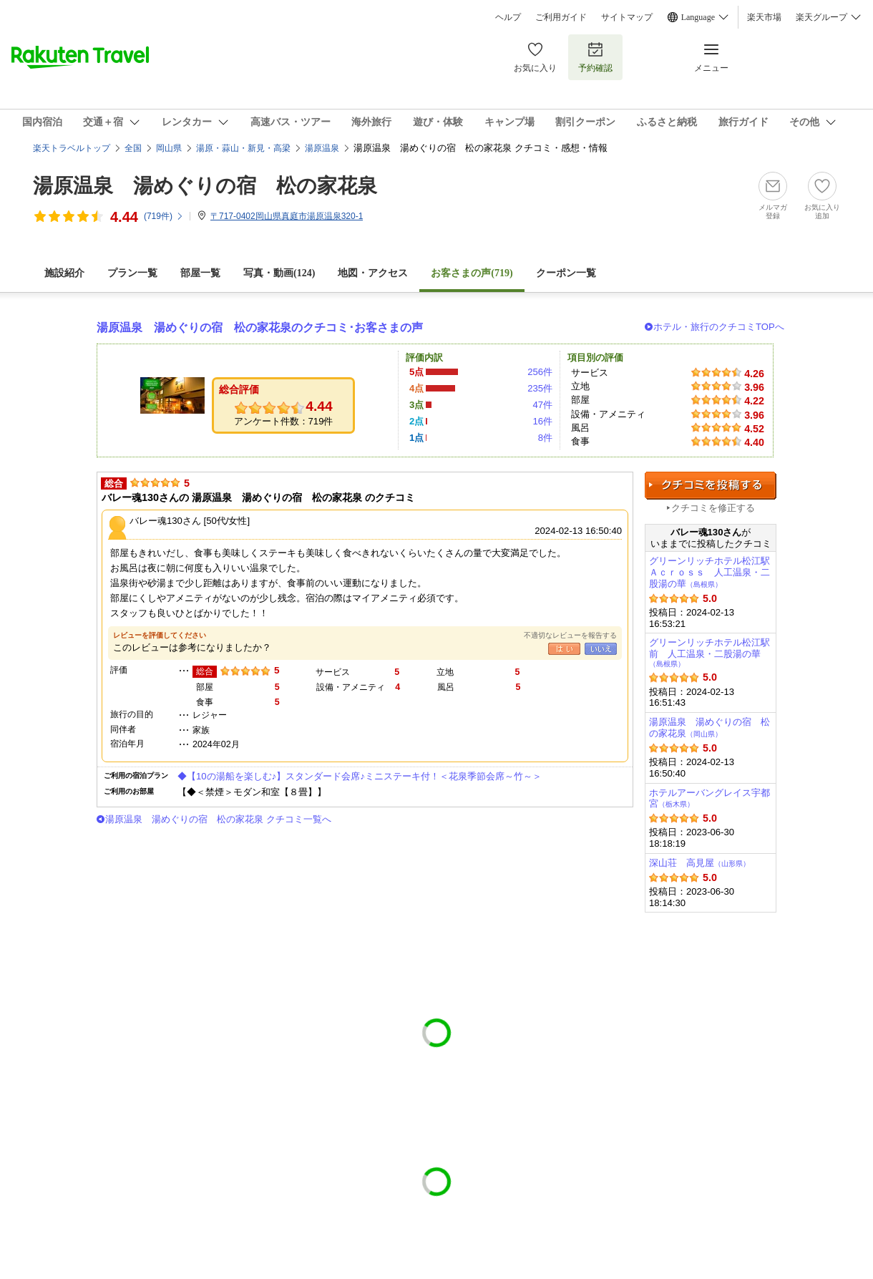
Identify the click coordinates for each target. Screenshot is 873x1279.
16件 (542, 421)
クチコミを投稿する (710, 486)
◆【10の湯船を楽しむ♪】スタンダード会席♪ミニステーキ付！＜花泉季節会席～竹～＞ (359, 776)
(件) (164, 216)
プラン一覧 (132, 273)
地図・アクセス (373, 273)
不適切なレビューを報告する (570, 635)
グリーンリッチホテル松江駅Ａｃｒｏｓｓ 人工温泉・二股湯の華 (709, 572)
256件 (539, 371)
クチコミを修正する (713, 507)
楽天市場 (764, 17)
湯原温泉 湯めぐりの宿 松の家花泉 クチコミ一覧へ (218, 819)
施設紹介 (64, 273)
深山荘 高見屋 (699, 862)
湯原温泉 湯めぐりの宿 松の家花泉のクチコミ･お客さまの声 (260, 327)
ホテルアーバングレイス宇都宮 (709, 798)
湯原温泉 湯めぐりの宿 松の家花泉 (205, 186)
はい (564, 649)
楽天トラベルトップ (71, 148)
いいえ (601, 649)
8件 (545, 437)
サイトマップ (627, 17)
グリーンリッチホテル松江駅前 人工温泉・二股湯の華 (709, 652)
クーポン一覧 (566, 273)
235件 (539, 388)
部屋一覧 (200, 273)
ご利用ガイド (561, 17)
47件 (542, 404)
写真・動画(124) (279, 273)
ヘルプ (508, 17)
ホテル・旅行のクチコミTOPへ (718, 326)
